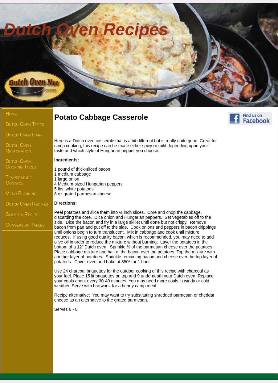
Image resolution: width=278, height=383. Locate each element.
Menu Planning (21, 193)
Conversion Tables (25, 224)
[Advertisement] (250, 233)
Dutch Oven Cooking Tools (21, 164)
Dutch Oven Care (24, 134)
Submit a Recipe (22, 214)
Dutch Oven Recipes (27, 203)
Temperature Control (19, 180)
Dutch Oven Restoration (18, 148)
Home (11, 113)
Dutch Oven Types (25, 124)
